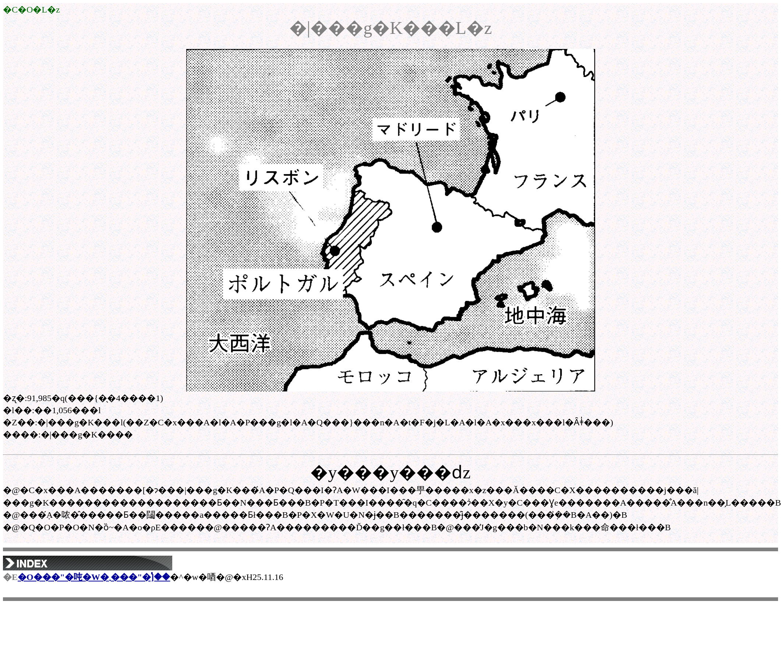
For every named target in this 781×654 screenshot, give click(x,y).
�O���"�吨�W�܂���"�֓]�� (94, 577)
